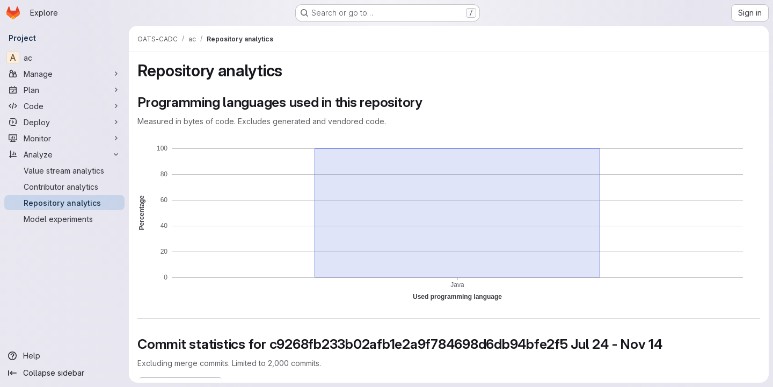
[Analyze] (64, 154)
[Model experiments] (64, 218)
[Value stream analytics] (64, 170)
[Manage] (64, 73)
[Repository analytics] (64, 202)
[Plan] (64, 89)
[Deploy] (64, 122)
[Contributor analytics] (64, 186)
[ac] (64, 57)
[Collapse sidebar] (64, 373)
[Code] (64, 105)
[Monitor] (64, 138)
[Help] (64, 355)
